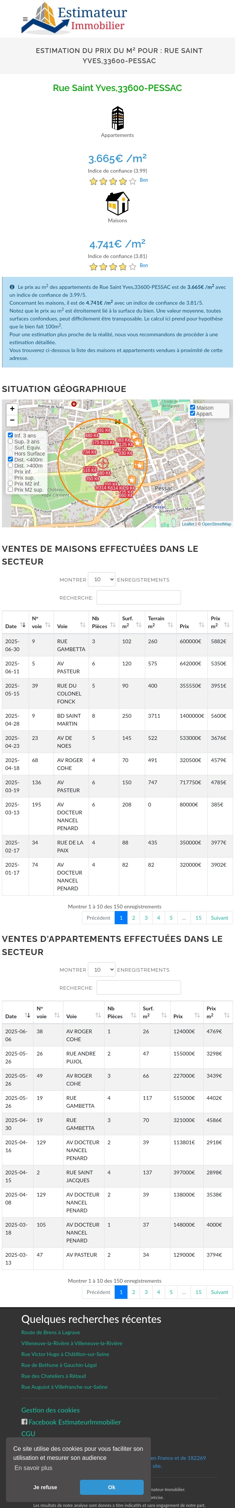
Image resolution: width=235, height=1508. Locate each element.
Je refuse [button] (45, 1487)
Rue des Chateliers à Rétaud (54, 1352)
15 (198, 917)
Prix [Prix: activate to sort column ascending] (185, 626)
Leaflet (188, 524)
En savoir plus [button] (33, 1468)
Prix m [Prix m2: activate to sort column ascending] (216, 622)
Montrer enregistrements (115, 579)
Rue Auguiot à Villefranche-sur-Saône (65, 1363)
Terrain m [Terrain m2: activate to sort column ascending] (157, 622)
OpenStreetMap (216, 524)
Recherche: (120, 597)
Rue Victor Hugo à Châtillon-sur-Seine (65, 1330)
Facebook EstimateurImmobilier (74, 1398)
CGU (28, 1410)
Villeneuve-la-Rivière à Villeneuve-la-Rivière (72, 1319)
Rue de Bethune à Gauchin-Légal (59, 1341)
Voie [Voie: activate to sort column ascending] (62, 626)
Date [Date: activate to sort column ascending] (11, 626)
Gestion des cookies (51, 1386)
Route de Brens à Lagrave (51, 1308)
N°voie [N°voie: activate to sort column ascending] (37, 622)
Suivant (219, 917)
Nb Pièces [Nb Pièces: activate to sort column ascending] (101, 622)
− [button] (12, 421)
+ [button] (12, 409)
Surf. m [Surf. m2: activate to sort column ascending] (129, 622)
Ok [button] (111, 1487)
